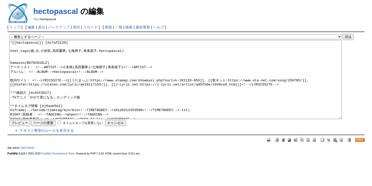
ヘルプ (158, 27)
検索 (129, 27)
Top (35, 19)
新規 (108, 27)
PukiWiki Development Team (57, 169)
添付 (76, 27)
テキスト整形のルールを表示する (47, 146)
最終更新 (143, 27)
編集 (31, 27)
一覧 (118, 27)
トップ (15, 27)
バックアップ (59, 27)
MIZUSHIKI (27, 163)
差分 (41, 27)
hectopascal (55, 11)
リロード (90, 27)
